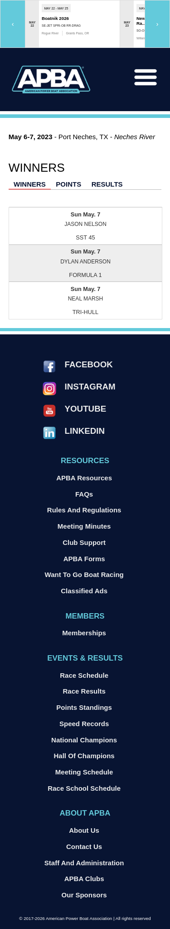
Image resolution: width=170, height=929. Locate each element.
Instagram (90, 386)
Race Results (84, 691)
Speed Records (84, 723)
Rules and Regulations (84, 510)
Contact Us (84, 846)
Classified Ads (84, 591)
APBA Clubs (84, 878)
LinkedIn (85, 431)
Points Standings (84, 707)
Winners (30, 184)
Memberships (84, 633)
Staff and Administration (84, 863)
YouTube (86, 408)
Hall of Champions (84, 756)
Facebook (89, 364)
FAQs (84, 494)
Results (107, 184)
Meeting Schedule (84, 772)
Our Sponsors (84, 895)
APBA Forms (84, 559)
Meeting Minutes (84, 526)
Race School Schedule (84, 788)
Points (68, 184)
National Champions (84, 740)
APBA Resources (84, 478)
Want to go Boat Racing (84, 574)
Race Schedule (84, 675)
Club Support (84, 542)
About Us (84, 830)
